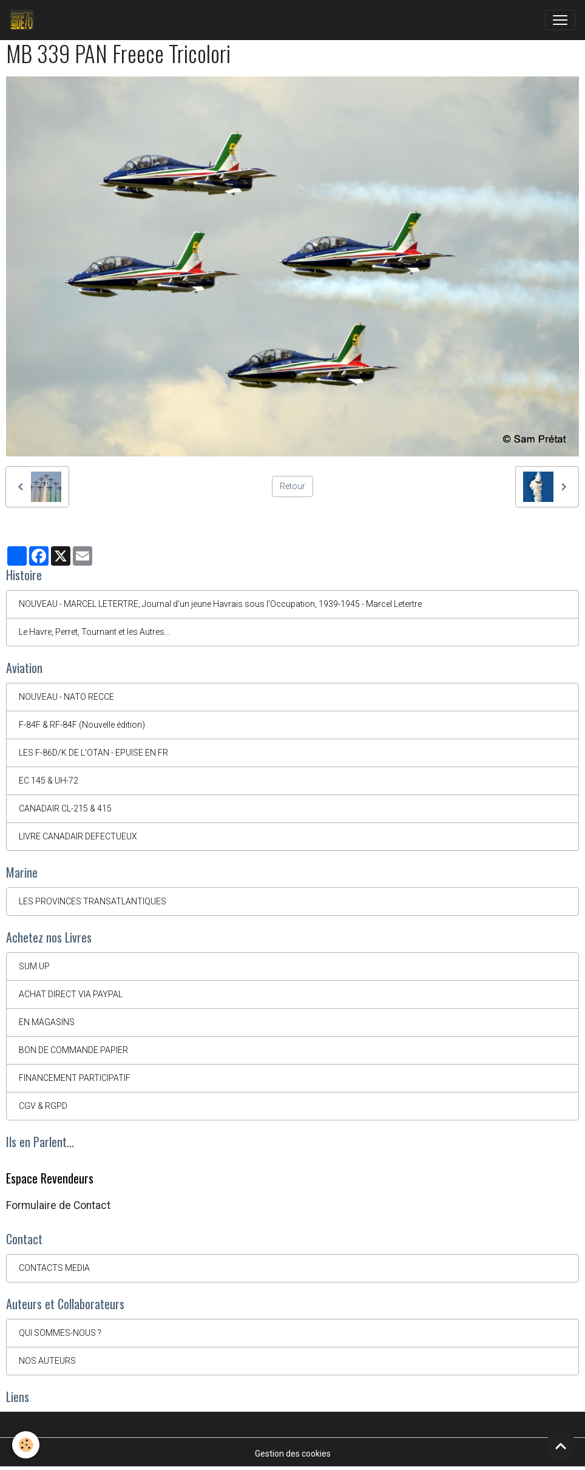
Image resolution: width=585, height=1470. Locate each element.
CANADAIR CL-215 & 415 (65, 808)
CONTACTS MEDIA (54, 1268)
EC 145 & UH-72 (48, 780)
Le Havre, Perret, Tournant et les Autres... (94, 632)
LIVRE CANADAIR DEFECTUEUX (78, 836)
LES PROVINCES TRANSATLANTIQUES (92, 901)
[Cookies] (25, 1444)
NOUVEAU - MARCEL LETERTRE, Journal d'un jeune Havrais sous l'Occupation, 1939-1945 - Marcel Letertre (220, 604)
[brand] (24, 20)
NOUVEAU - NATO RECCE (66, 697)
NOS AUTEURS (47, 1361)
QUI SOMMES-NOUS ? (60, 1333)
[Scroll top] (561, 1446)
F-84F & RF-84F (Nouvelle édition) (82, 725)
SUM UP (34, 966)
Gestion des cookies (293, 1453)
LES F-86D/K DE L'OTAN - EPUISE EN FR (93, 752)
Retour (292, 486)
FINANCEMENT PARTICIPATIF (74, 1078)
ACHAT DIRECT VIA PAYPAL (71, 994)
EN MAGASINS (47, 1022)
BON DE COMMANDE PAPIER (73, 1050)
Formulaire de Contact (58, 1205)
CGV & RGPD (43, 1106)
